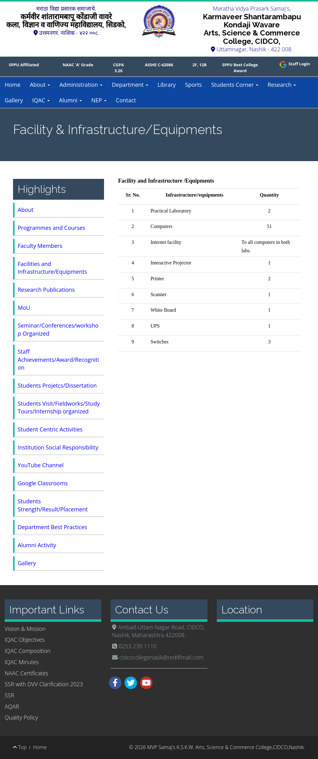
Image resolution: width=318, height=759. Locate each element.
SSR (9, 695)
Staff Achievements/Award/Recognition (58, 359)
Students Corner (234, 84)
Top (19, 747)
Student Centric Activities (50, 429)
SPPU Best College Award (240, 67)
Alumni (70, 100)
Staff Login (294, 64)
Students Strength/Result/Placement (53, 505)
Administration (80, 84)
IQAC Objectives (25, 639)
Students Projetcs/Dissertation (57, 385)
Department (130, 84)
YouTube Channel (41, 465)
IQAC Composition (28, 650)
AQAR (12, 706)
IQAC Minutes (22, 662)
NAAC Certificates (26, 673)
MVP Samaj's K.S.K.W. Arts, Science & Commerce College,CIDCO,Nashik (225, 747)
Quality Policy (21, 717)
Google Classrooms (43, 483)
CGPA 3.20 (118, 67)
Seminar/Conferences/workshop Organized (58, 329)
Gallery (14, 100)
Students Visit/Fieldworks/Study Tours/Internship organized (59, 407)
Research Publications (46, 289)
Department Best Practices (52, 527)
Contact (126, 100)
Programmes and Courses (51, 227)
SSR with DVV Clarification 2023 (44, 684)
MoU (24, 307)
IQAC (41, 100)
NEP (99, 100)
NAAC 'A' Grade (78, 65)
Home (12, 84)
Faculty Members (40, 245)
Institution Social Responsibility (58, 447)
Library (166, 84)
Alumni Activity (37, 545)
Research (282, 84)
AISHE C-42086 (159, 65)
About (40, 84)
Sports (193, 84)
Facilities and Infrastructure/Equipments (52, 268)
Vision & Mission (25, 628)
